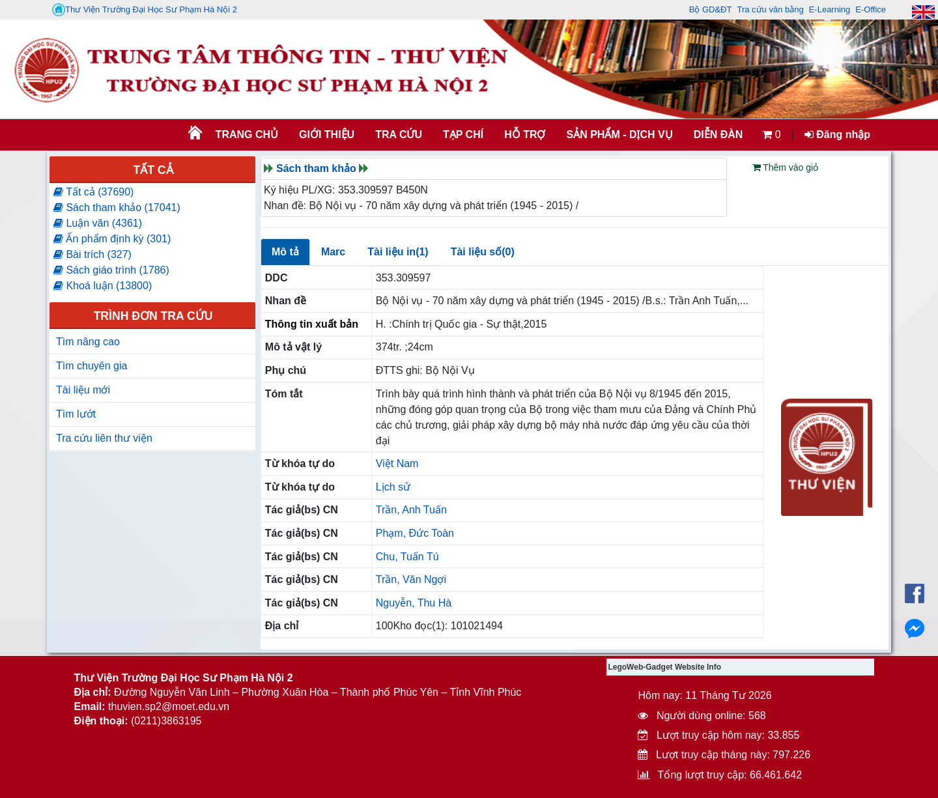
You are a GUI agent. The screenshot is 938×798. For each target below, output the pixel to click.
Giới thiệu (326, 134)
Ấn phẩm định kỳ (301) (112, 238)
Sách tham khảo (316, 168)
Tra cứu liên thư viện (104, 438)
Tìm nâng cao (88, 341)
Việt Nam (397, 463)
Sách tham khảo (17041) (116, 207)
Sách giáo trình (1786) (111, 270)
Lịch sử (393, 486)
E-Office (870, 9)
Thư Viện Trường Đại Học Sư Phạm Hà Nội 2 (144, 9)
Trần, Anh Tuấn (411, 509)
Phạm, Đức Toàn (415, 533)
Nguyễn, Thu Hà (413, 602)
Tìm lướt (76, 414)
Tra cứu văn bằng (770, 9)
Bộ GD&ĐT (710, 9)
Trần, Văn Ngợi (411, 579)
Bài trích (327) (92, 254)
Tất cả (153, 170)
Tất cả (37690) (93, 191)
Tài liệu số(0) (483, 251)
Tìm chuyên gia (91, 365)
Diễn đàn (718, 134)
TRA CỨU (398, 134)
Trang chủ (247, 134)
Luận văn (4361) (97, 223)
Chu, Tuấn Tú (407, 556)
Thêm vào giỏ (785, 167)
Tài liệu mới (83, 389)
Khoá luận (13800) (102, 285)
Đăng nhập (837, 134)
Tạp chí (463, 134)
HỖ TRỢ (524, 134)
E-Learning (830, 9)
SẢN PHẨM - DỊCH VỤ (618, 134)
